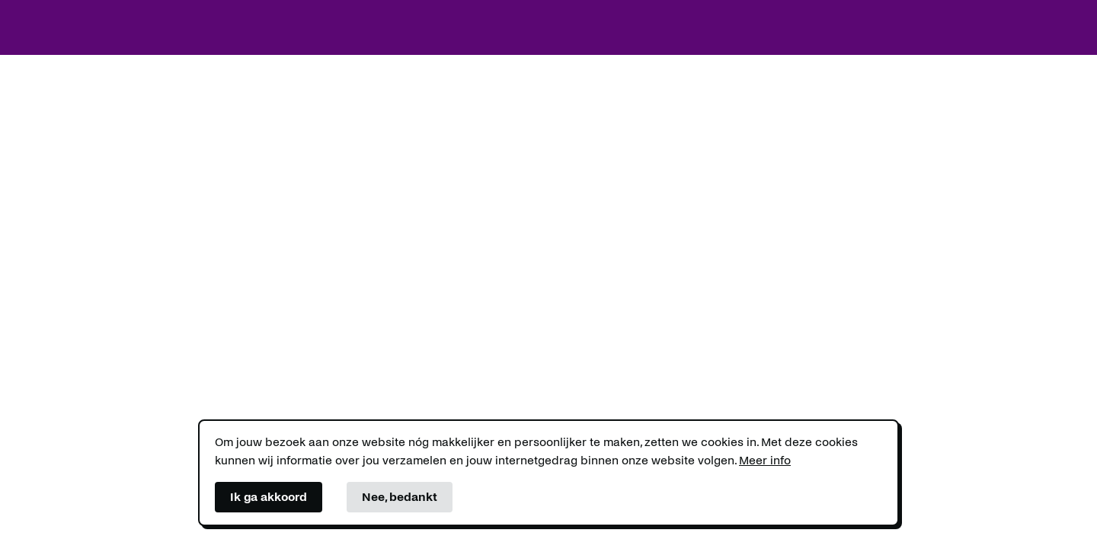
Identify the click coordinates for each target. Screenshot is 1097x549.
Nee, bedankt (399, 496)
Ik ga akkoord (268, 496)
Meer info (765, 460)
